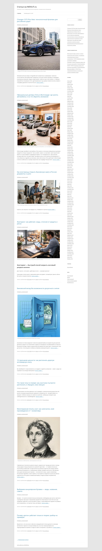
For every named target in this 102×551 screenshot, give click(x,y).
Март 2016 (69, 214)
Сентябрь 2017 (70, 189)
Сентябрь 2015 (70, 225)
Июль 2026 (69, 81)
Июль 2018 (69, 181)
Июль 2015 (69, 226)
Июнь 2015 (69, 228)
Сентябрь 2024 (70, 106)
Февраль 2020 (70, 158)
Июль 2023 (69, 123)
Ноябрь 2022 (70, 135)
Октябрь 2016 (70, 203)
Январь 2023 (70, 131)
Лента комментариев (72, 280)
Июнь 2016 (69, 209)
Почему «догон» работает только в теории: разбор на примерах (37, 516)
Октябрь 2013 (70, 252)
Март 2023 (69, 130)
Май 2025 (69, 96)
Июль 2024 (69, 108)
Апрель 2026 (70, 84)
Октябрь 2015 (70, 223)
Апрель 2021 (70, 147)
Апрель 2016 (70, 213)
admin (37, 86)
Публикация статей (28, 13)
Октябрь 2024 (70, 104)
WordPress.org (70, 282)
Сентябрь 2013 (70, 253)
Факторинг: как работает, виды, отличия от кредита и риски (37, 223)
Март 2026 (69, 86)
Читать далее (40, 82)
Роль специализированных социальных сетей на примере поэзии (75, 70)
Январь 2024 (70, 114)
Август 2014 (69, 245)
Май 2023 (69, 126)
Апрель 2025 (70, 97)
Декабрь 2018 (70, 172)
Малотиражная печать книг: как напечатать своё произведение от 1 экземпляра (35, 410)
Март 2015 (69, 233)
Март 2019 (69, 167)
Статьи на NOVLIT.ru (27, 7)
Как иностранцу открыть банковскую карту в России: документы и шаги (37, 173)
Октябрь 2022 (70, 136)
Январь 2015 (70, 236)
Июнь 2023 (69, 125)
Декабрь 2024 (70, 103)
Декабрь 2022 (70, 133)
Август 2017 (69, 191)
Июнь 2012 (69, 257)
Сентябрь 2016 (70, 204)
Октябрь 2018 (70, 175)
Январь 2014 (70, 250)
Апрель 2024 (70, 111)
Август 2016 (69, 206)
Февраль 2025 (70, 101)
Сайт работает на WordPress (23, 545)
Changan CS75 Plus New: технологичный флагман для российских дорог (37, 20)
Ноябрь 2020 (70, 152)
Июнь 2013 (69, 255)
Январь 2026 (70, 87)
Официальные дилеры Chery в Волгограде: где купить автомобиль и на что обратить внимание (37, 96)
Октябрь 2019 (70, 160)
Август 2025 (69, 92)
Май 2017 (69, 194)
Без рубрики (46, 86)
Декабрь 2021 (70, 142)
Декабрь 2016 (70, 201)
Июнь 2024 (69, 109)
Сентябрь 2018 (70, 177)
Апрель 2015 (70, 231)
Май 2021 (69, 145)
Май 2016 (69, 211)
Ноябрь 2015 (70, 221)
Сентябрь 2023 (70, 120)
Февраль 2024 (70, 113)
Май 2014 (69, 248)
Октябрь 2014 (70, 241)
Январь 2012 (70, 258)
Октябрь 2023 (70, 118)
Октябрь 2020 (70, 153)
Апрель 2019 (70, 165)
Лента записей (70, 279)
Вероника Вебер (71, 69)
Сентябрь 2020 (70, 155)
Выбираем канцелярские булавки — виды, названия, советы (37, 490)
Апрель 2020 (70, 157)
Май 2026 (69, 82)
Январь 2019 (70, 170)
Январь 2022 (70, 140)
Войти (68, 277)
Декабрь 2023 (70, 116)
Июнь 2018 (69, 182)
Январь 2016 (70, 218)
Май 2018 (69, 184)
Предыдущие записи (22, 539)
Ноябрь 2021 (70, 143)
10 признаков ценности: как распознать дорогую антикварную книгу (35, 361)
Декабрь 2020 (70, 150)
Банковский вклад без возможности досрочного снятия (38, 288)
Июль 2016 (69, 208)
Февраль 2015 (70, 235)
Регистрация (70, 275)
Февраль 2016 (70, 216)
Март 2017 (69, 196)
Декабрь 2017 (70, 187)
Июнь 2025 (69, 94)
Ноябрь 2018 (70, 174)
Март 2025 (69, 99)
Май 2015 (69, 230)
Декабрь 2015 (70, 219)
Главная (19, 13)
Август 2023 (69, 121)
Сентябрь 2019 (70, 162)
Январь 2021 (70, 148)
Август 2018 (69, 179)
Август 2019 (69, 164)
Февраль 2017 (70, 197)
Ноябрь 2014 (70, 240)
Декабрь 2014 (70, 238)
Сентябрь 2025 (70, 91)
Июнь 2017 (69, 192)
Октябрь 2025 (70, 89)
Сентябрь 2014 (70, 243)
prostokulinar (70, 59)
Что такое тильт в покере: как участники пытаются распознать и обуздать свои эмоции (36, 384)
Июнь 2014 (69, 247)
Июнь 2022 (69, 138)
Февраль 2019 (70, 169)
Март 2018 (69, 186)
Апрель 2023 (70, 128)
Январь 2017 (70, 199)
